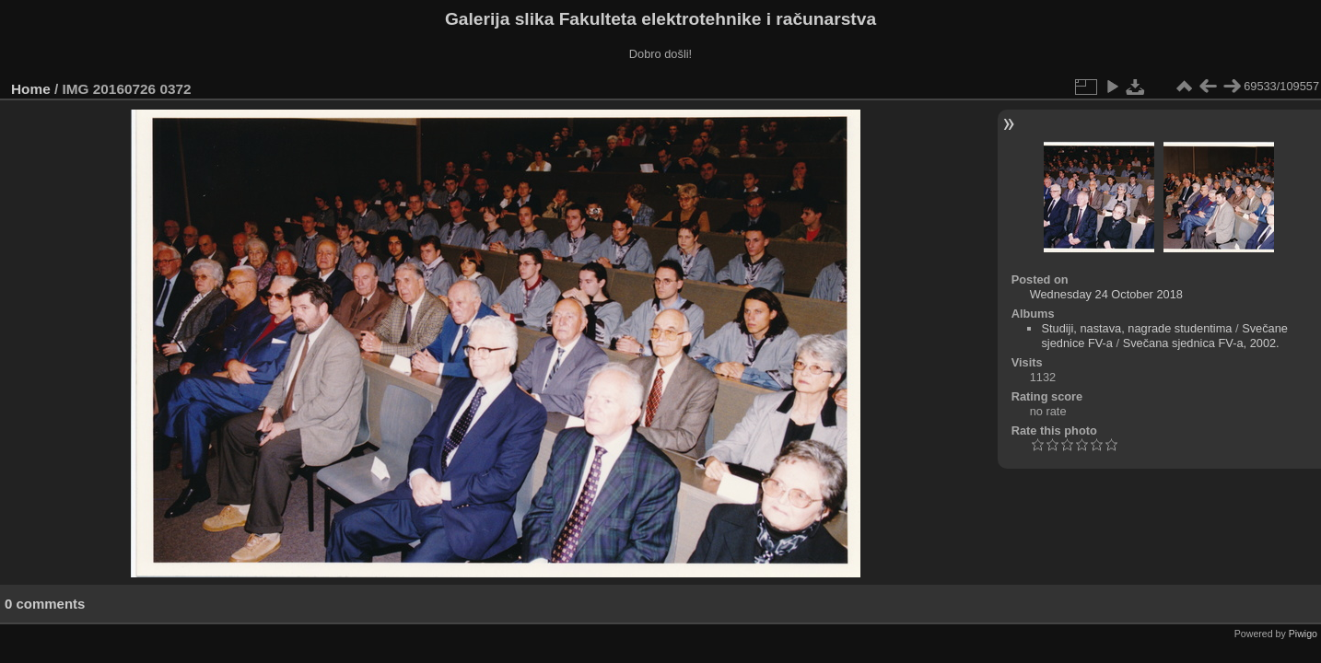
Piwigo (1303, 633)
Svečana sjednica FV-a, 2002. (1201, 343)
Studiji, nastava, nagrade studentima (1136, 328)
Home (31, 89)
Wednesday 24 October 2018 (1106, 294)
